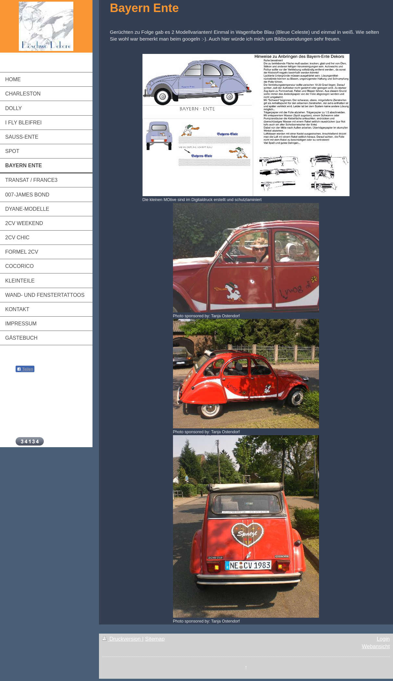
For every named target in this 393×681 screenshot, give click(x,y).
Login (383, 639)
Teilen (25, 369)
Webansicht (376, 646)
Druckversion (122, 639)
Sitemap (155, 639)
